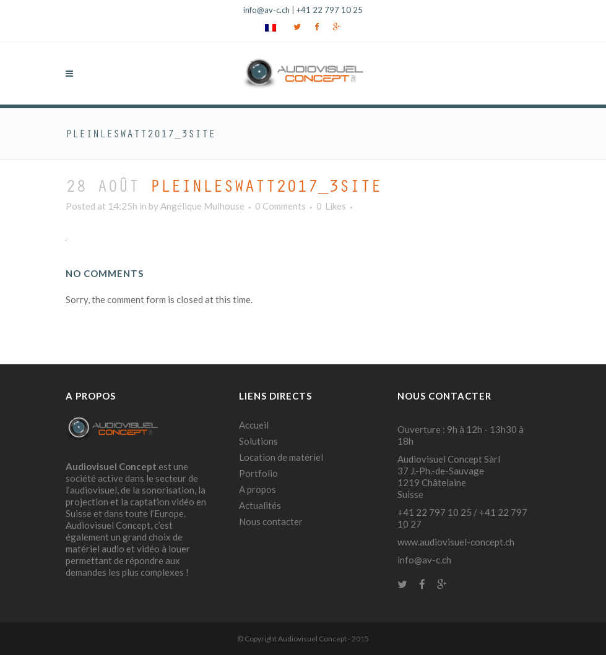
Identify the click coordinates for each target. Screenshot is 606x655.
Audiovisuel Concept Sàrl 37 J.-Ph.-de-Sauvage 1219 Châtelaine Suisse (448, 476)
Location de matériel (281, 457)
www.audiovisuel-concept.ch (455, 541)
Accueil (254, 424)
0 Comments (280, 206)
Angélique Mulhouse (202, 206)
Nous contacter (271, 521)
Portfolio (258, 473)
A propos (257, 489)
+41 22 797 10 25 (330, 10)
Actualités (260, 505)
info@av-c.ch (266, 10)
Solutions (258, 441)
